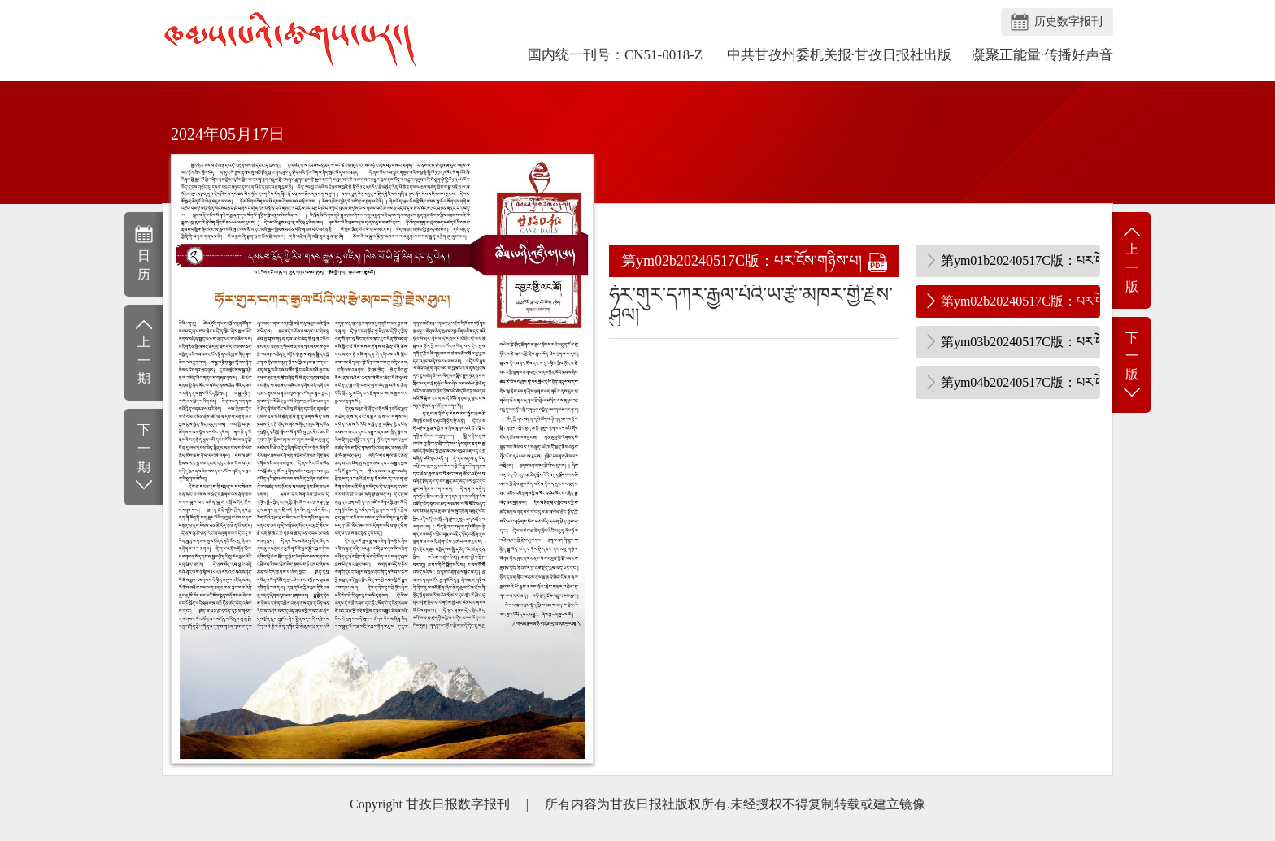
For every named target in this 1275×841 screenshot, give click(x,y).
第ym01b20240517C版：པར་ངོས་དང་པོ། (1020, 260)
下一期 (143, 458)
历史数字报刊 (1068, 21)
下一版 (1131, 366)
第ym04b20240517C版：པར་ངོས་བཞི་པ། (1020, 382)
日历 (143, 252)
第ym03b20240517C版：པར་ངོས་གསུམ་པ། (1020, 342)
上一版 (1131, 258)
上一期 (143, 351)
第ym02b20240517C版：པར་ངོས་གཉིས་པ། (1020, 301)
